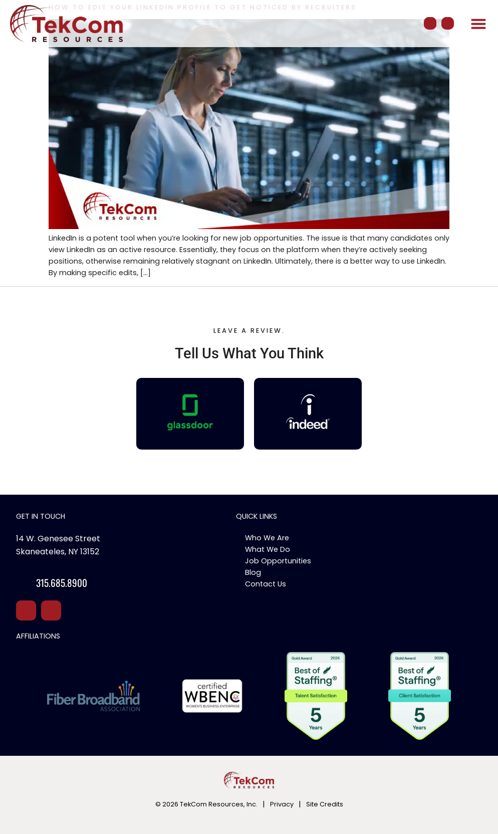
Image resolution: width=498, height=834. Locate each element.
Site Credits (324, 804)
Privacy (282, 804)
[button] (478, 24)
